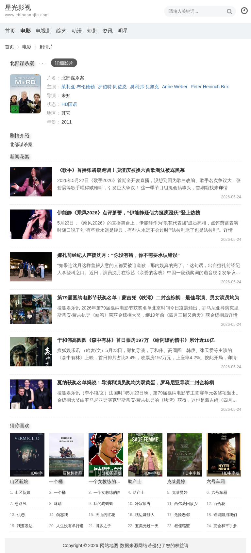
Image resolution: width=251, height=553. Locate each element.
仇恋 (21, 514)
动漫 (77, 31)
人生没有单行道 (70, 526)
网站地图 (109, 545)
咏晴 (58, 503)
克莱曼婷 (176, 481)
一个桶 (56, 481)
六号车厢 (216, 481)
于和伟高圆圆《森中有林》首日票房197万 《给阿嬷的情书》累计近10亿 (31, 351)
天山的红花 (105, 514)
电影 (25, 31)
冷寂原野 (143, 503)
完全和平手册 (225, 526)
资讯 (107, 31)
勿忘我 (62, 514)
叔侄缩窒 (182, 526)
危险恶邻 (182, 514)
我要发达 (25, 526)
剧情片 (46, 46)
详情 (223, 187)
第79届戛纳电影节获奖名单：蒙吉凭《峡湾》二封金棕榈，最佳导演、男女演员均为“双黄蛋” (31, 309)
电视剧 (43, 31)
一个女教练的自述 (107, 481)
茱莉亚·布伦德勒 (78, 86)
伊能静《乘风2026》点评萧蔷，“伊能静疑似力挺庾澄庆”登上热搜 (31, 224)
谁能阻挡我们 (225, 514)
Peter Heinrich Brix (210, 86)
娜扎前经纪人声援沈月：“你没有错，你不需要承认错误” (31, 266)
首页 (10, 31)
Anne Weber (175, 86)
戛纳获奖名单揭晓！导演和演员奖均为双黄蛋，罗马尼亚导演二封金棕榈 (31, 394)
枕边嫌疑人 (145, 514)
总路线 (20, 503)
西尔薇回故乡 (186, 503)
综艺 (61, 31)
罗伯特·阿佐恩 (112, 86)
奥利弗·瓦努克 (144, 86)
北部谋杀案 (25, 93)
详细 (64, 63)
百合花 (219, 503)
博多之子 (103, 526)
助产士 (135, 481)
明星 (123, 31)
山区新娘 (19, 481)
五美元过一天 (147, 526)
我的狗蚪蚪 (103, 503)
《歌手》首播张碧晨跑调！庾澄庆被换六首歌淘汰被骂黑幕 (31, 181)
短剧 (92, 31)
